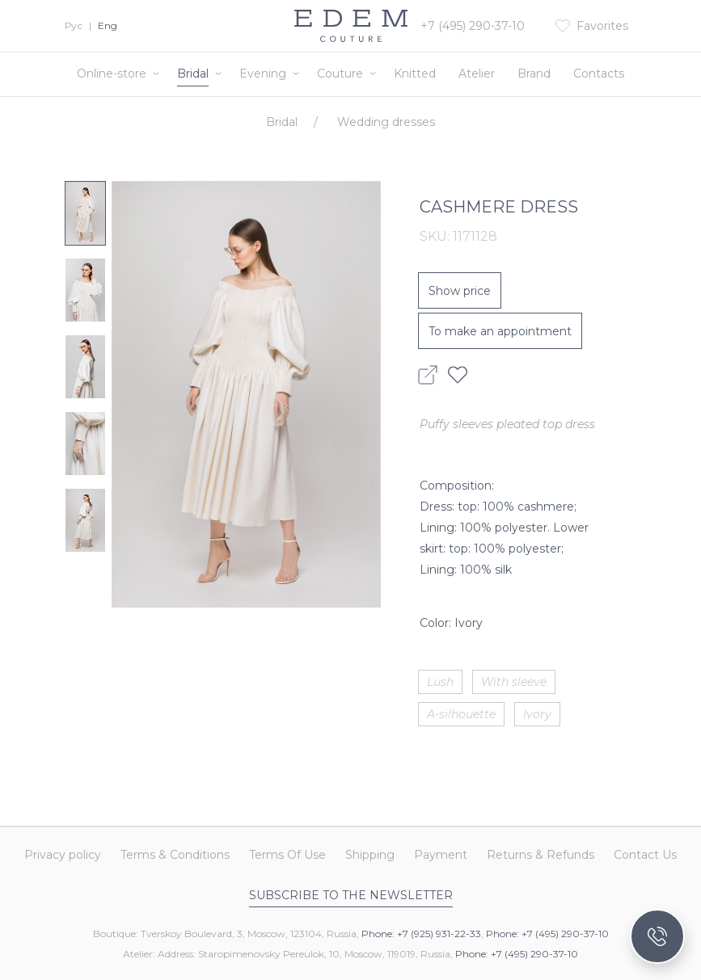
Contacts (598, 73)
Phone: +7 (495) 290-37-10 (547, 933)
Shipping (370, 855)
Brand (534, 73)
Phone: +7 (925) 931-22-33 (421, 933)
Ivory (537, 714)
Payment (440, 855)
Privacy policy (62, 855)
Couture (340, 73)
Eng (107, 25)
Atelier (476, 73)
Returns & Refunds (540, 855)
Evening (262, 73)
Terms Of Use (287, 855)
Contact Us (645, 855)
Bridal (193, 73)
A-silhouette (461, 714)
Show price (460, 291)
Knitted (415, 73)
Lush (440, 682)
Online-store (111, 73)
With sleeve (514, 682)
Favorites (602, 26)
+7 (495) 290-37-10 (472, 26)
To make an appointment (500, 331)
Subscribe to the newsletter (351, 895)
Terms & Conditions (175, 855)
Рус (73, 25)
